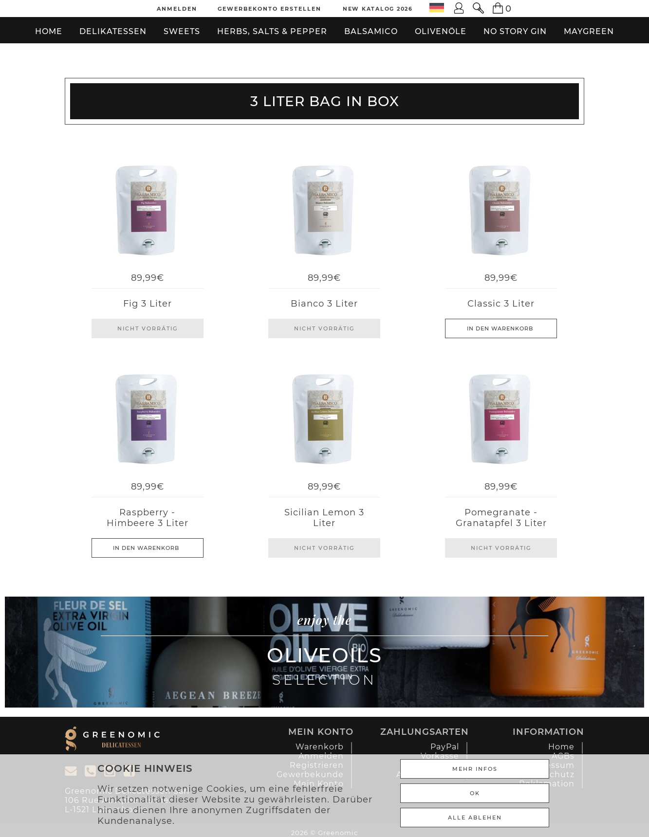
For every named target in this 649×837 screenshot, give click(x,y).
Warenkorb (320, 746)
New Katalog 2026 (378, 8)
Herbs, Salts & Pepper (272, 31)
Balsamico (371, 31)
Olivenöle (440, 31)
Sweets (182, 31)
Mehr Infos (475, 768)
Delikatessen (113, 31)
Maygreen (589, 31)
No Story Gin (515, 31)
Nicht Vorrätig (147, 328)
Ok (475, 793)
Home (48, 31)
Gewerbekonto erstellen (269, 8)
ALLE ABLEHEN (475, 817)
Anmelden (177, 8)
